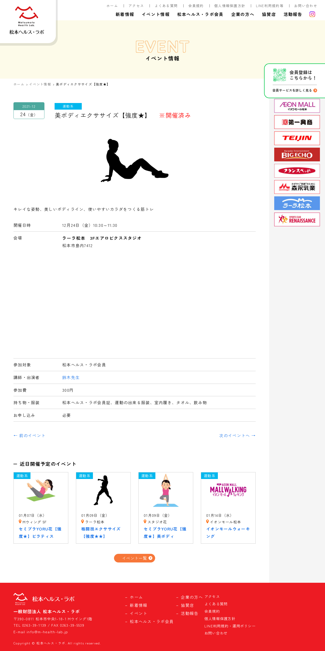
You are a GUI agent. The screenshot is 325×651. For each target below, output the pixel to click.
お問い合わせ (305, 5)
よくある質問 (166, 5)
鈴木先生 (71, 377)
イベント (138, 613)
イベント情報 (156, 14)
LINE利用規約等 (270, 5)
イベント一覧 (134, 558)
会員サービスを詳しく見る (292, 90)
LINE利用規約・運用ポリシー (230, 625)
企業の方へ (242, 14)
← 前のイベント (29, 435)
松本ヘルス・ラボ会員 (200, 14)
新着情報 (125, 14)
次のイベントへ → (237, 435)
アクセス (136, 5)
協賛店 (269, 14)
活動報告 (293, 14)
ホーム (112, 5)
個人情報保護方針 (229, 5)
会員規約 (196, 5)
